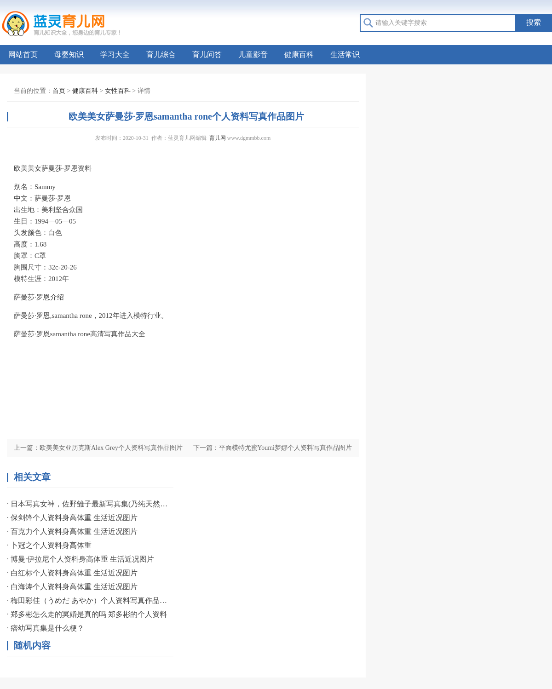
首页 (58, 90)
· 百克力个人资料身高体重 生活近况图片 (72, 531)
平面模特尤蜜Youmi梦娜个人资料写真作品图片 (285, 447)
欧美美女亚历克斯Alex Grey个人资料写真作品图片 (111, 447)
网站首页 (23, 54)
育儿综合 (161, 54)
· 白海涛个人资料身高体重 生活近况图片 (72, 587)
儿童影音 (253, 54)
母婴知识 (69, 54)
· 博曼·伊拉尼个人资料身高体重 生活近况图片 (80, 559)
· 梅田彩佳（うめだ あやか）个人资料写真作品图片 (87, 600)
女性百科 (118, 90)
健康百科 (299, 54)
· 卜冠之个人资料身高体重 (49, 545)
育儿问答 (207, 54)
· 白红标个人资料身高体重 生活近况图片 (72, 573)
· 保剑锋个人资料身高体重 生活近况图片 (72, 518)
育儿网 (217, 138)
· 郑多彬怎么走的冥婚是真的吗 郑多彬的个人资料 (87, 614)
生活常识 (345, 54)
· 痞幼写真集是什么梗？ (45, 628)
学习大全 (115, 54)
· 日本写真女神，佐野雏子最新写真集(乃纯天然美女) (87, 504)
